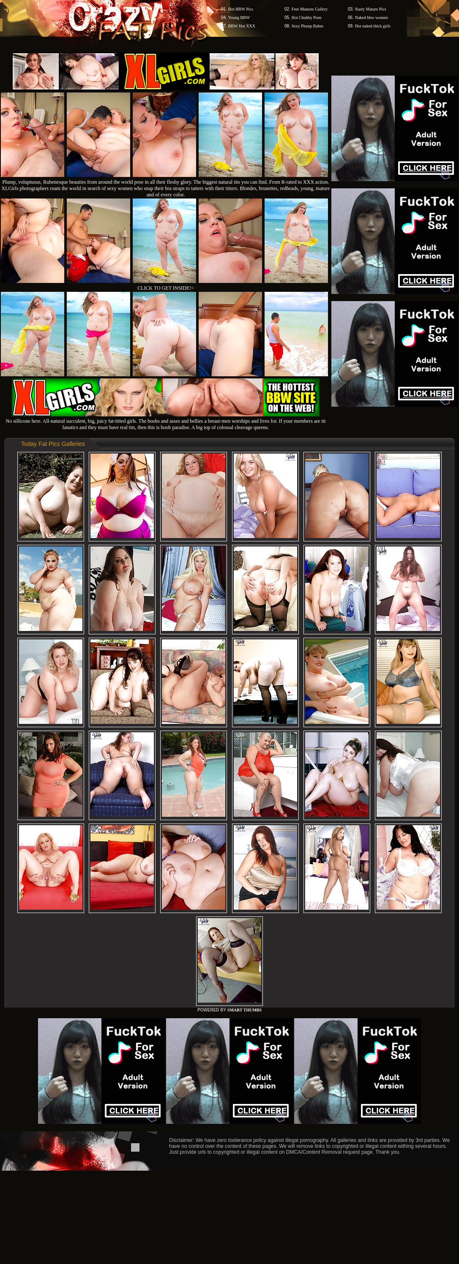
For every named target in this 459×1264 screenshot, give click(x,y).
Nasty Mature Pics (370, 9)
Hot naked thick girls (373, 26)
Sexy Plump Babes (308, 26)
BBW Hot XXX (241, 26)
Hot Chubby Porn (307, 17)
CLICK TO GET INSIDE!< (165, 288)
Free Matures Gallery (310, 9)
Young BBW (239, 17)
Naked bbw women (371, 17)
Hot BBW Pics (240, 9)
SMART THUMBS (244, 1010)
